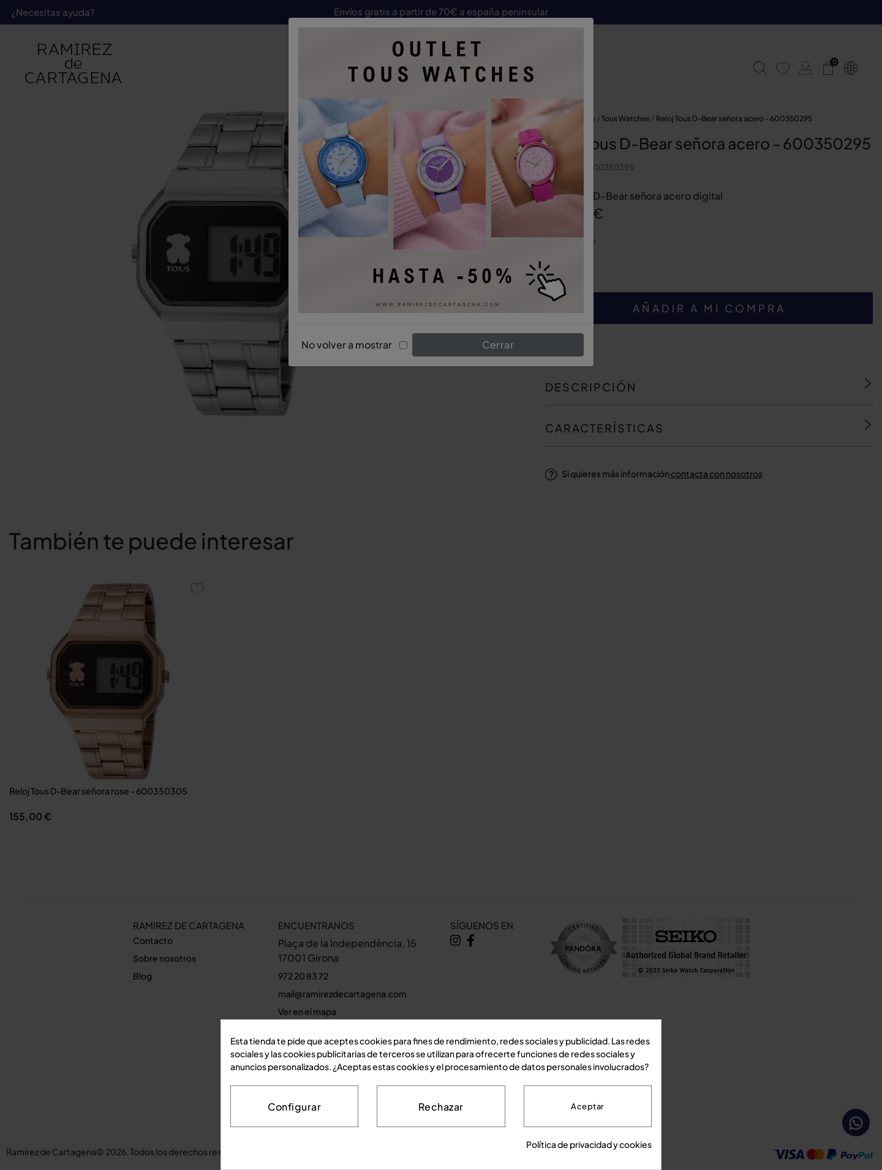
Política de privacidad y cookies (589, 1144)
